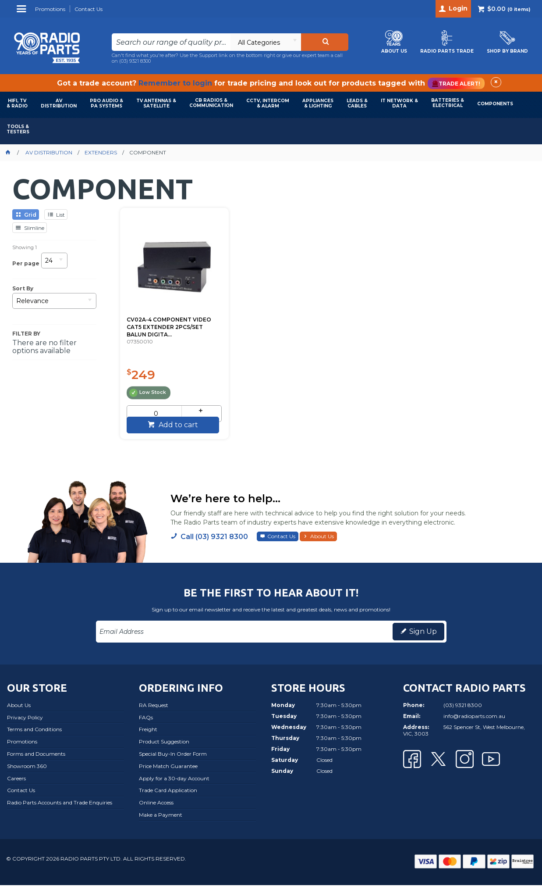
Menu (22, 12)
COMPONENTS (495, 104)
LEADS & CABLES (357, 103)
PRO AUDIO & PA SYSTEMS (106, 103)
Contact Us (281, 537)
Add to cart (172, 426)
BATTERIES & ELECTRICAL (447, 102)
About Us (322, 537)
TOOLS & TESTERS (18, 129)
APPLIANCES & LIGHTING (317, 103)
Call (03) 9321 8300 (214, 538)
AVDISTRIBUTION (59, 103)
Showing (24, 247)
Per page (25, 263)
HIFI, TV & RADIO (17, 103)
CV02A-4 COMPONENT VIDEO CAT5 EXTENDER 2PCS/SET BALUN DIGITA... (164, 313)
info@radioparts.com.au (474, 717)
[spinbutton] (151, 399)
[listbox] (265, 42)
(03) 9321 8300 (135, 61)
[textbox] (171, 42)
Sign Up (423, 633)
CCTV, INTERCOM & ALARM (267, 103)
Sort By (22, 289)
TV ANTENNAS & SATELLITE (156, 103)
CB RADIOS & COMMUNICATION (211, 102)
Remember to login (175, 83)
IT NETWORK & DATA (399, 103)
